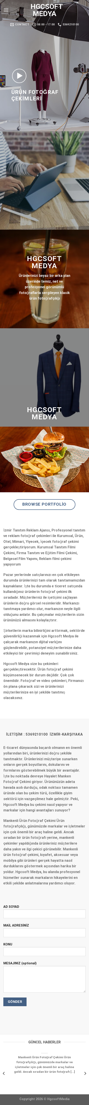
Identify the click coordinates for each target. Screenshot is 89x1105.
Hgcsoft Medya (44, 10)
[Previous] (4, 1073)
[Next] (85, 1073)
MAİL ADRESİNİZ (44, 932)
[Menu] (6, 9)
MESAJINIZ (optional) (44, 978)
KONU (44, 951)
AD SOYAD (44, 913)
